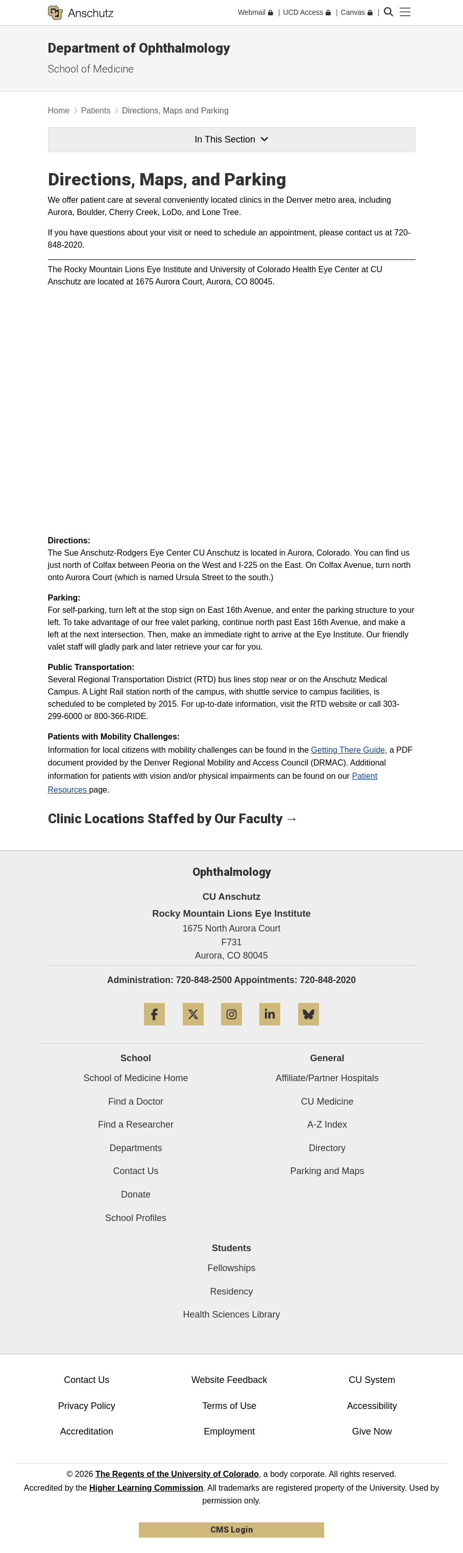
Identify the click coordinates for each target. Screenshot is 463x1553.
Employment (229, 1431)
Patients (96, 110)
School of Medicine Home (135, 1078)
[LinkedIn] (270, 1029)
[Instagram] (231, 1029)
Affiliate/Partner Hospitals (327, 1078)
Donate (136, 1194)
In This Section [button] (231, 139)
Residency (231, 1291)
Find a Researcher (136, 1124)
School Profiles (135, 1218)
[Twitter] (193, 1029)
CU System (372, 1380)
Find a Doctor (135, 1101)
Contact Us (135, 1171)
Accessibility (372, 1406)
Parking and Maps (327, 1171)
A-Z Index (327, 1124)
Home (59, 110)
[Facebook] (154, 1029)
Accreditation (86, 1431)
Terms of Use (229, 1406)
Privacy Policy (86, 1406)
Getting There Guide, (349, 750)
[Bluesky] (308, 1029)
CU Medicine (327, 1101)
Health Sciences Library (231, 1314)
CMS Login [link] (231, 1530)
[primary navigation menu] (405, 12)
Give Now (372, 1431)
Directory (327, 1148)
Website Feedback (229, 1380)
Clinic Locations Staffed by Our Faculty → (173, 818)
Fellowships (231, 1268)
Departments (135, 1148)
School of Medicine (91, 69)
